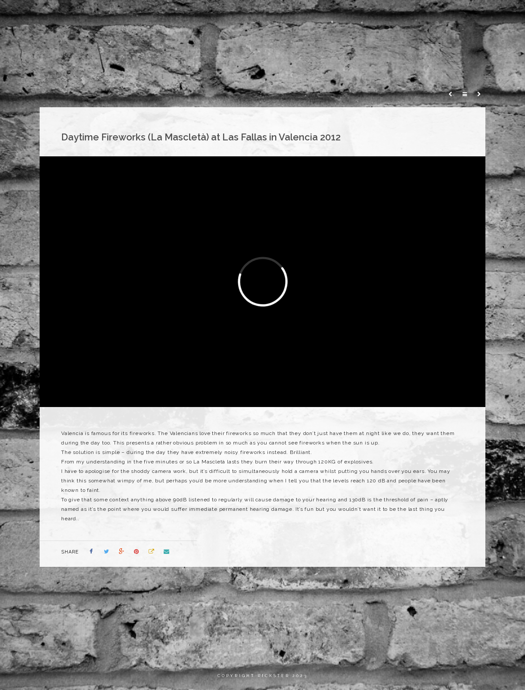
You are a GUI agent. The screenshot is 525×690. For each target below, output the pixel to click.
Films (369, 15)
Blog (458, 15)
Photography (414, 15)
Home (336, 15)
